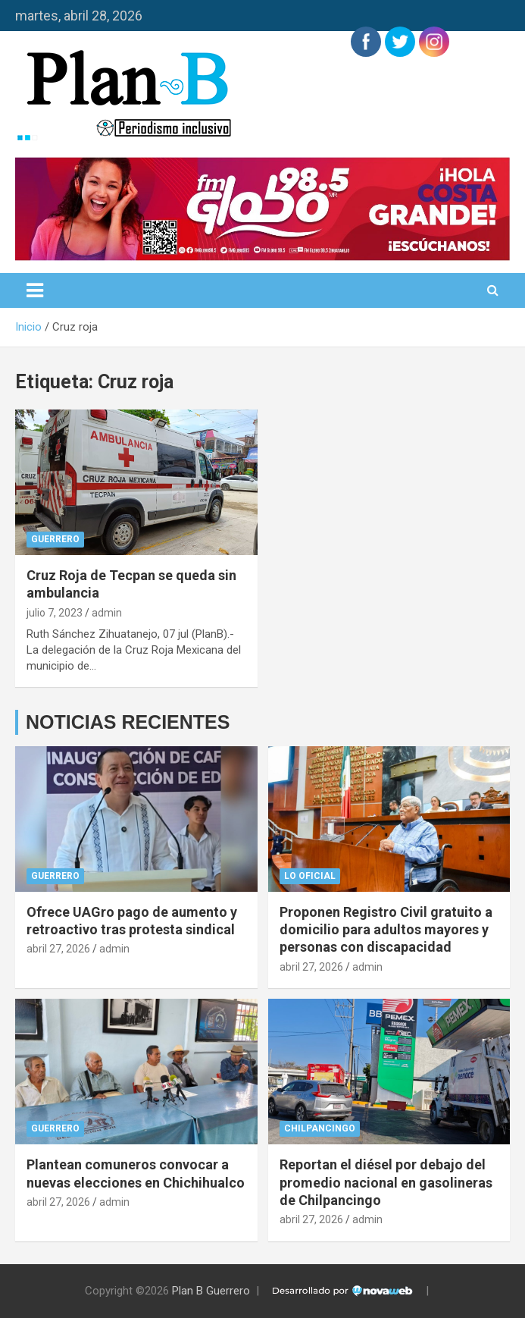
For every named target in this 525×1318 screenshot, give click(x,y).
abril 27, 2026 (58, 949)
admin (107, 613)
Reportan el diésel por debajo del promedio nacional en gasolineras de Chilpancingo (386, 1182)
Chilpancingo (319, 1128)
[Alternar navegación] (35, 290)
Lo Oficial (310, 876)
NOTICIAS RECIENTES (128, 722)
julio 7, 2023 (55, 613)
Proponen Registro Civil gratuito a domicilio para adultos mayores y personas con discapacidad (386, 930)
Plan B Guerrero (211, 1291)
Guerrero (55, 539)
